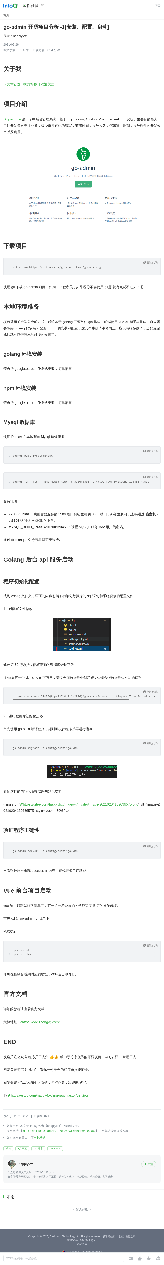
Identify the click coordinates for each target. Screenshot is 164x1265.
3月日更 (22, 1148)
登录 (158, 5)
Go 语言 (38, 1148)
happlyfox (20, 36)
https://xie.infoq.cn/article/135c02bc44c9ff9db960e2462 (58, 1131)
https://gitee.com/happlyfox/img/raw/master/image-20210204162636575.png (80, 804)
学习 (8, 1148)
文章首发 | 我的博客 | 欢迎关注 (30, 84)
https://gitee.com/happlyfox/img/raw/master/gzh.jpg (49, 1095)
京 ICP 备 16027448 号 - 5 (82, 1240)
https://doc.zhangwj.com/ (41, 1022)
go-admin (14, 119)
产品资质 (82, 1244)
